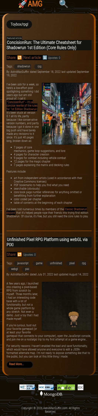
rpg (39, 66)
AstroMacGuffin (20, 72)
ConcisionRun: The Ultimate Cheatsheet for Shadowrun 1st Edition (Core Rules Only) (43, 45)
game (39, 263)
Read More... (16, 364)
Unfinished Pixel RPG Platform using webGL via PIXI (46, 242)
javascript (22, 263)
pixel (72, 263)
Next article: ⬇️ (35, 57)
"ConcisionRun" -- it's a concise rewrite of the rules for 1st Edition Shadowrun (22, 105)
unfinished (56, 263)
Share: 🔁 (14, 57)
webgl (14, 269)
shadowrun (23, 66)
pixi (27, 269)
